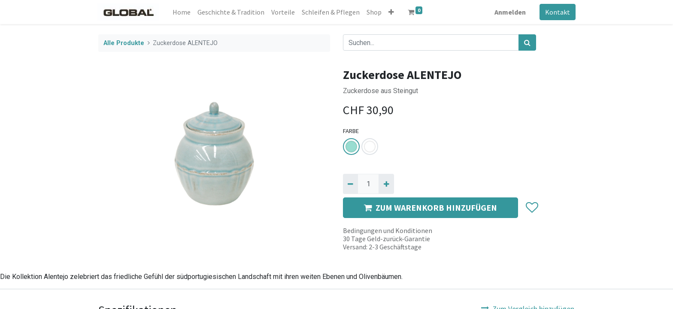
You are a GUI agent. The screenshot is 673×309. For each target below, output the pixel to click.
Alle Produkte (123, 43)
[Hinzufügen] (386, 184)
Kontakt (556, 12)
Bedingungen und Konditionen (387, 230)
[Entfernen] (350, 184)
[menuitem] (182, 12)
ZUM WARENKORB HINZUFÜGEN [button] (430, 207)
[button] (392, 12)
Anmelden (509, 12)
